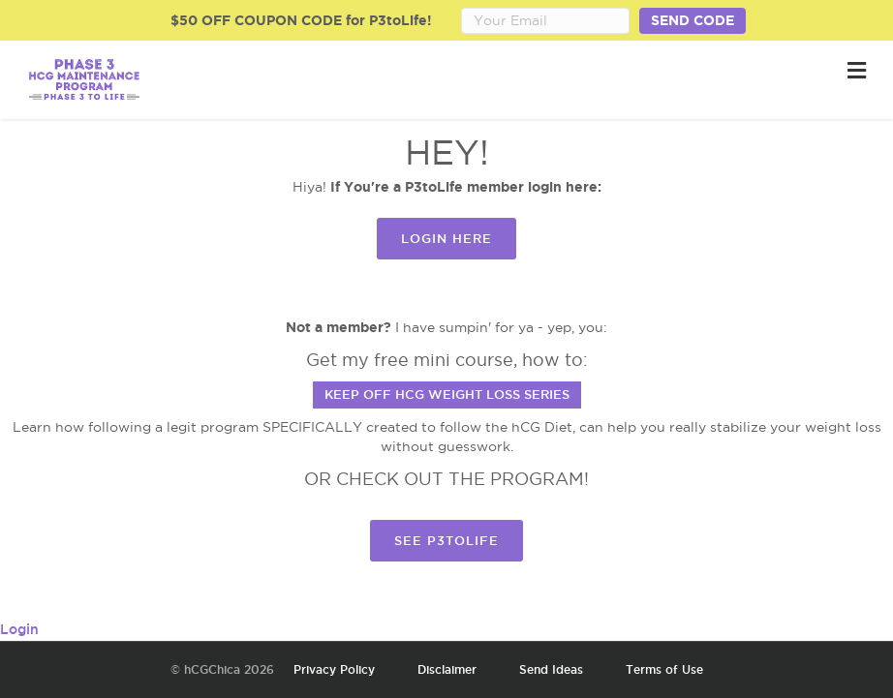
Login (19, 629)
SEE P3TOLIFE (446, 540)
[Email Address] (545, 21)
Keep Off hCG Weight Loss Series (447, 394)
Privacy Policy (334, 669)
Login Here (446, 238)
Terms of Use (664, 669)
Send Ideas (551, 669)
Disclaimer (447, 669)
